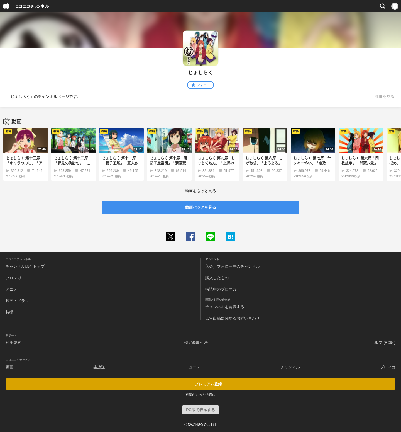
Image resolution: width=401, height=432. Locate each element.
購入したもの (217, 278)
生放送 (99, 367)
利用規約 (13, 342)
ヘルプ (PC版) (383, 342)
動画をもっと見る (200, 191)
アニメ (11, 289)
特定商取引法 (196, 342)
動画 (9, 367)
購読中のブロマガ (220, 289)
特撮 (9, 312)
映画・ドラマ (17, 300)
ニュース (192, 367)
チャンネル (290, 367)
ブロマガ (13, 278)
